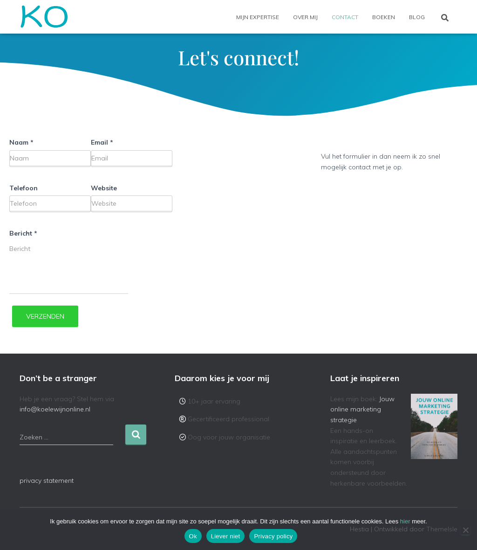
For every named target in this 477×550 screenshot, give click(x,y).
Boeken (383, 17)
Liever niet (225, 536)
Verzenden (45, 316)
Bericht (23, 233)
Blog (417, 17)
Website (104, 188)
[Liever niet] (465, 530)
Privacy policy (273, 536)
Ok (193, 536)
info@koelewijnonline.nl (55, 409)
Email (102, 142)
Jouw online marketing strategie (362, 409)
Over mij (305, 17)
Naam (21, 142)
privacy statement (47, 480)
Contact (345, 17)
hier (405, 521)
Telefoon (23, 188)
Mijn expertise (257, 17)
